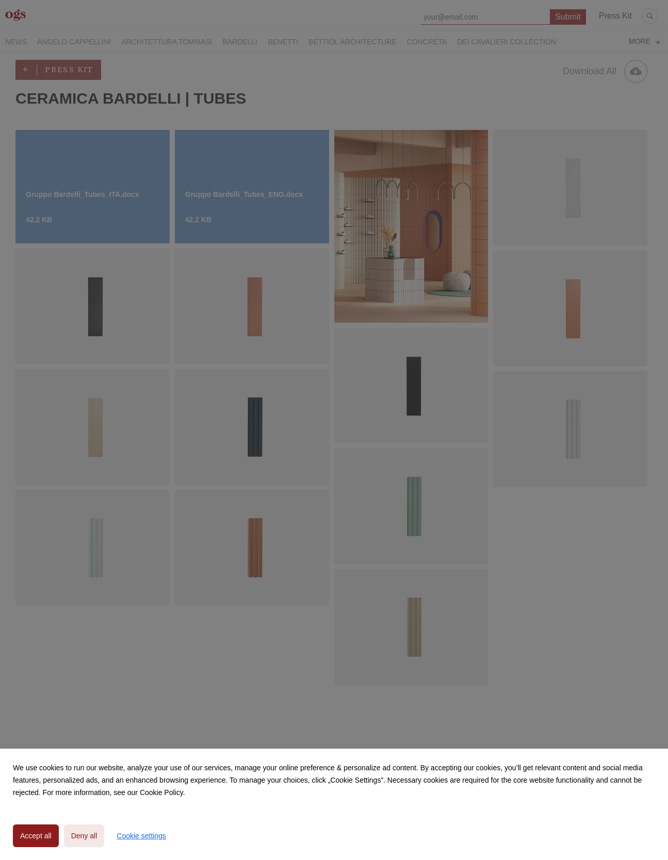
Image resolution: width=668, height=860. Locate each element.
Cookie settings (141, 836)
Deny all (84, 836)
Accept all (36, 836)
